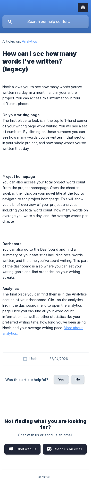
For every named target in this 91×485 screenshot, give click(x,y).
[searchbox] (45, 21)
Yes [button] (61, 379)
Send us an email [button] (68, 449)
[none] (83, 7)
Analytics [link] (29, 41)
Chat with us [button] (26, 449)
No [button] (77, 379)
